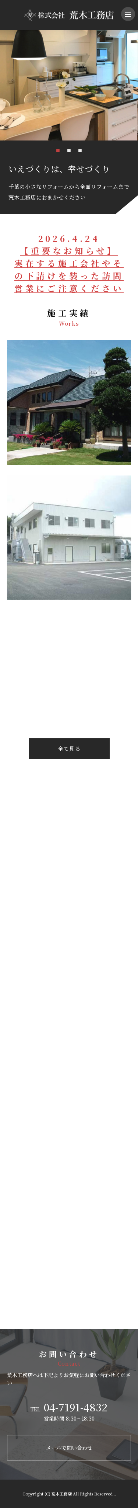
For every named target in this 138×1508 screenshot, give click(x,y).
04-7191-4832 (75, 1407)
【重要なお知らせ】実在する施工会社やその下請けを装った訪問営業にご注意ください (69, 269)
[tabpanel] (69, 85)
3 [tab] (80, 149)
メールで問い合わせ (69, 1447)
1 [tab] (58, 149)
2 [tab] (69, 149)
